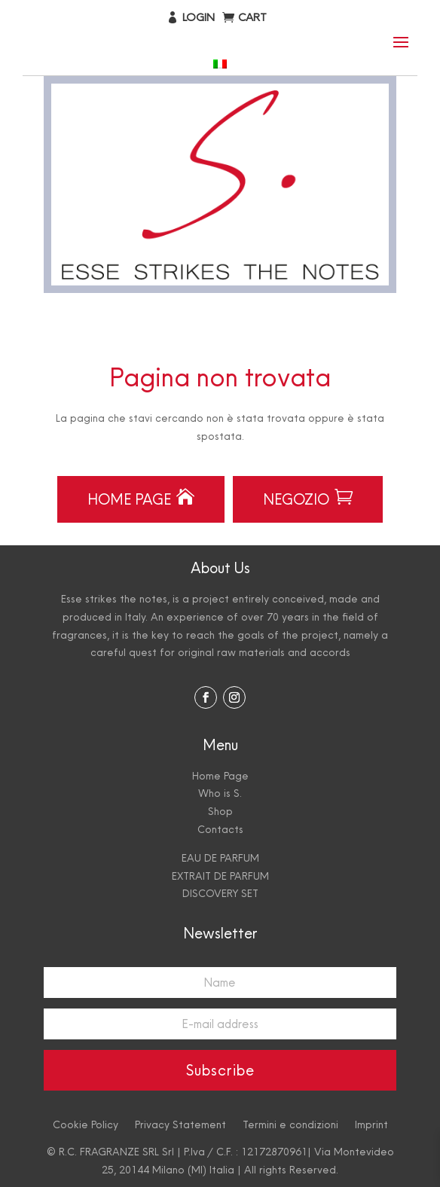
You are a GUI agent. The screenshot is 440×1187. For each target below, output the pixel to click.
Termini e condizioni (290, 1124)
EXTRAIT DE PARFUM (220, 876)
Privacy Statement (180, 1124)
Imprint (371, 1124)
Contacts (220, 829)
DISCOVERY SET (220, 893)
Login (198, 17)
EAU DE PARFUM (220, 858)
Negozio (308, 498)
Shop (220, 811)
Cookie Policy (85, 1124)
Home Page (140, 498)
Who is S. (220, 793)
